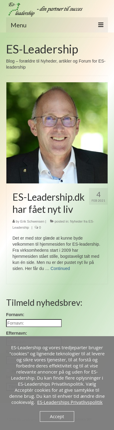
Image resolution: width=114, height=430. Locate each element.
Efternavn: (16, 333)
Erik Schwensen (32, 221)
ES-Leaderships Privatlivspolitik (69, 402)
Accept (57, 416)
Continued (60, 268)
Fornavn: (15, 314)
